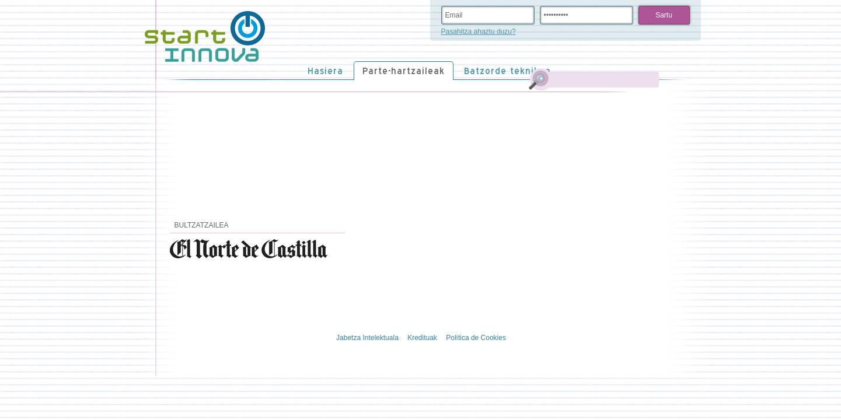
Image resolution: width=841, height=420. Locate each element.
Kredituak (422, 338)
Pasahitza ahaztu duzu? (478, 31)
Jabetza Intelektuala (367, 338)
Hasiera (325, 70)
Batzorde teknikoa (507, 70)
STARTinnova (205, 36)
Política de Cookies (476, 338)
